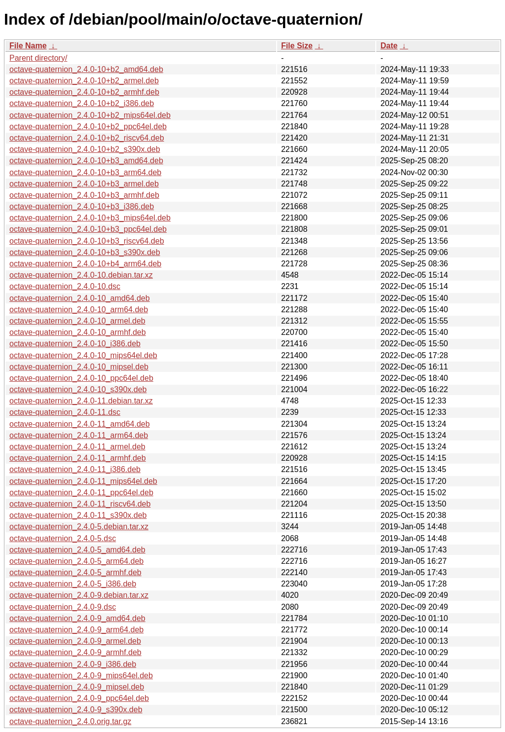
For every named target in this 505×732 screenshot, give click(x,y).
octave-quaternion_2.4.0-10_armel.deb (77, 321)
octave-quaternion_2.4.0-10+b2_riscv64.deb (86, 138)
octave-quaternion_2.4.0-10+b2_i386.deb (81, 103)
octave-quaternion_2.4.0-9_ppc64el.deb (79, 698)
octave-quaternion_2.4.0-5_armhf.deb (75, 572)
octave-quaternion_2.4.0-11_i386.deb (75, 469)
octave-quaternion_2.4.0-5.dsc (62, 538)
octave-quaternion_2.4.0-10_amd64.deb (79, 298)
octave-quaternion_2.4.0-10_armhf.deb (77, 332)
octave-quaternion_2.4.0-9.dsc (62, 607)
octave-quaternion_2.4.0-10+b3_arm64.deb (85, 172)
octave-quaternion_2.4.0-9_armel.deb (75, 641)
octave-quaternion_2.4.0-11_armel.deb (77, 446)
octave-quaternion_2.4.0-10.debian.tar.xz (81, 275)
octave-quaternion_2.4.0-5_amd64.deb (77, 550)
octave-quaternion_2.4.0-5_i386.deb (72, 584)
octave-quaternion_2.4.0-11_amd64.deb (79, 424)
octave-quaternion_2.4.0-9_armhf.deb (75, 652)
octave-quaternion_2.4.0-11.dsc (64, 412)
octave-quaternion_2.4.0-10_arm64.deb (78, 309)
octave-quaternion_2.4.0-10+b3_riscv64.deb (86, 241)
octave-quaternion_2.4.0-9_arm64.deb (76, 629)
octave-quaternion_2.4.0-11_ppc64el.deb (81, 492)
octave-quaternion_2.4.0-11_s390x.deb (77, 515)
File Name (28, 45)
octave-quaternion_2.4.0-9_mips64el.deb (81, 675)
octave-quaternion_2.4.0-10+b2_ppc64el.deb (88, 126)
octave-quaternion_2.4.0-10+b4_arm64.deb (85, 263)
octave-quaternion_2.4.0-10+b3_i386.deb (81, 206)
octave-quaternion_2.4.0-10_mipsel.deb (78, 367)
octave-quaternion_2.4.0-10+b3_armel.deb (84, 184)
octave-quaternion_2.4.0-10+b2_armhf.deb (84, 92)
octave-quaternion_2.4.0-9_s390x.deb (76, 709)
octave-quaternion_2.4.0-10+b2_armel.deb (84, 80)
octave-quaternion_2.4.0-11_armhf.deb (77, 458)
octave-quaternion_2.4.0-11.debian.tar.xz (81, 401)
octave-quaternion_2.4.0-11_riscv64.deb (79, 504)
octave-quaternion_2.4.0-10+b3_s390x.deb (84, 252)
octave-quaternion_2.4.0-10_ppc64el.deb (81, 378)
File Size (297, 45)
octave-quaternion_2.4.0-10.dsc (64, 286)
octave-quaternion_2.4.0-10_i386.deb (75, 343)
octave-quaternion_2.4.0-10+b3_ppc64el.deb (88, 229)
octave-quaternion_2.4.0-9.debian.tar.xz (78, 595)
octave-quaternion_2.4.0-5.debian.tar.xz (78, 526)
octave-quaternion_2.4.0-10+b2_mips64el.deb (90, 115)
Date (388, 45)
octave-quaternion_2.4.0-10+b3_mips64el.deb (90, 218)
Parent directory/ (38, 58)
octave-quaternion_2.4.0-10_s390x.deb (77, 389)
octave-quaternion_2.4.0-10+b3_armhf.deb (84, 195)
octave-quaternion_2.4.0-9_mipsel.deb (76, 687)
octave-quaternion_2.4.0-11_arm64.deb (78, 435)
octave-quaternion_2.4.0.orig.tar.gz (70, 721)
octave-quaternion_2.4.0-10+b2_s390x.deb (84, 149)
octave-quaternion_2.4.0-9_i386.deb (72, 664)
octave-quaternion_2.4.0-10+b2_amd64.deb (86, 69)
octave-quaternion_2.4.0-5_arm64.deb (76, 561)
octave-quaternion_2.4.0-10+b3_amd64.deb (86, 160)
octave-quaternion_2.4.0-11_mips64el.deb (83, 481)
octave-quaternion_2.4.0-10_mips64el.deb (83, 355)
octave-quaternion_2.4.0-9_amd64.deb (77, 618)
